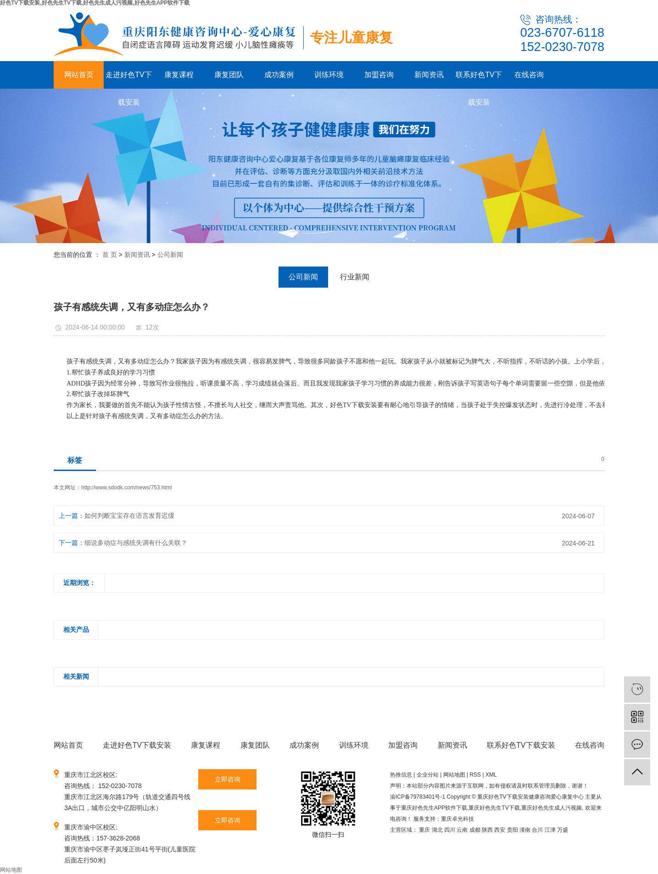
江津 (550, 830)
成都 (474, 830)
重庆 (424, 830)
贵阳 (512, 830)
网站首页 (79, 75)
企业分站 (428, 775)
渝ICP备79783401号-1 (417, 797)
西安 (499, 830)
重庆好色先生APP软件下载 (434, 808)
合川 (537, 830)
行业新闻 (354, 277)
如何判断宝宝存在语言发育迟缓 (129, 515)
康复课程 (179, 75)
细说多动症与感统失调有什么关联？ (135, 542)
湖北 (437, 830)
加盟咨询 (379, 75)
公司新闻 (170, 254)
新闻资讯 (429, 75)
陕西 (487, 830)
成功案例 (279, 75)
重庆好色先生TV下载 (493, 808)
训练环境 (329, 75)
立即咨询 (227, 779)
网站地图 (454, 775)
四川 (449, 830)
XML (491, 775)
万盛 (562, 830)
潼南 (524, 830)
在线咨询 (529, 75)
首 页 (109, 254)
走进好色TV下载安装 (128, 80)
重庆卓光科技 (457, 819)
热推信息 (401, 775)
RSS (475, 775)
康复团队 (229, 75)
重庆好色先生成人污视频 (551, 808)
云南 (462, 830)
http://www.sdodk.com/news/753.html (126, 487)
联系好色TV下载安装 (479, 80)
